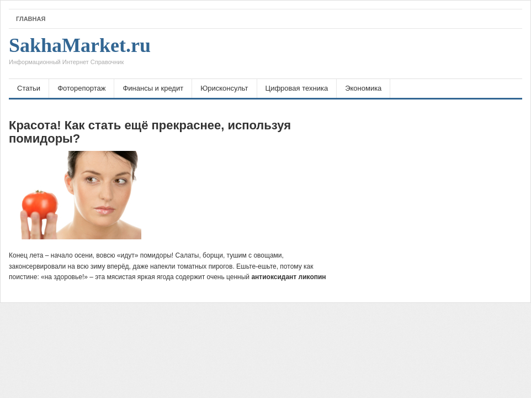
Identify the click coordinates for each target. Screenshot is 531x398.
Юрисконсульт (224, 88)
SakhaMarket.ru (80, 53)
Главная (30, 18)
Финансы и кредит (153, 88)
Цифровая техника (297, 88)
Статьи (28, 88)
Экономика (363, 88)
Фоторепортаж (81, 88)
